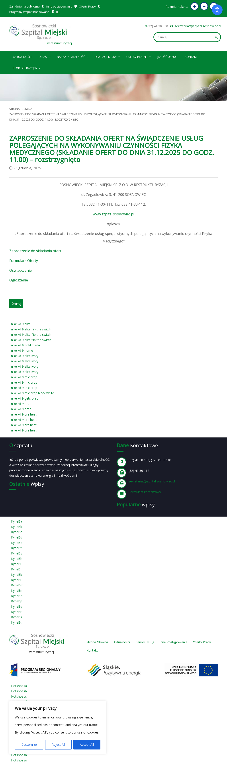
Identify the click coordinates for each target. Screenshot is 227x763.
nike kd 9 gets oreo (25, 398)
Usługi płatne (138, 56)
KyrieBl (16, 580)
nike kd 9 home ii (23, 350)
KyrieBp (16, 601)
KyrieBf (16, 548)
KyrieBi (16, 564)
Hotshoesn (19, 755)
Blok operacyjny (27, 67)
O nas (45, 56)
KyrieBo (16, 596)
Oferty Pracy (87, 6)
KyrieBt (16, 622)
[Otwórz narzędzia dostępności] (217, 9)
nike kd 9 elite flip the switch (31, 329)
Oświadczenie (20, 270)
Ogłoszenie (18, 280)
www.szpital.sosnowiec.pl (113, 214)
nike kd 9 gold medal (26, 345)
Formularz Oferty (23, 260)
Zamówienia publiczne (24, 6)
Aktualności (22, 57)
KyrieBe (16, 543)
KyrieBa (16, 521)
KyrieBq (16, 606)
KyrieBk (16, 574)
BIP (58, 12)
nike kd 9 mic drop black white (32, 393)
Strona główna (20, 109)
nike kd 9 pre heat (24, 414)
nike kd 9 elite (21, 324)
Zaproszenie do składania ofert (35, 250)
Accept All (87, 744)
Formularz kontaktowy (145, 492)
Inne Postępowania (173, 642)
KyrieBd (16, 537)
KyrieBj (16, 569)
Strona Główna (97, 642)
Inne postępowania (59, 6)
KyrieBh (16, 558)
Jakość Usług (167, 57)
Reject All (58, 744)
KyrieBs (16, 617)
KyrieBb (16, 527)
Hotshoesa (19, 686)
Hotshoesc (19, 696)
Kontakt (191, 57)
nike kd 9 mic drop (24, 377)
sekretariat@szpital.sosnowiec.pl (198, 26)
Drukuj (16, 303)
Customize (29, 744)
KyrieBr (16, 612)
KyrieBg (16, 553)
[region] (57, 727)
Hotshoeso (19, 760)
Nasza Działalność (73, 56)
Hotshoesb (19, 691)
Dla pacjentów (108, 56)
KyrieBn (16, 590)
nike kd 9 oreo (21, 404)
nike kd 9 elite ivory (24, 356)
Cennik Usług (144, 642)
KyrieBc (16, 532)
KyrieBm (17, 585)
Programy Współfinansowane (29, 12)
